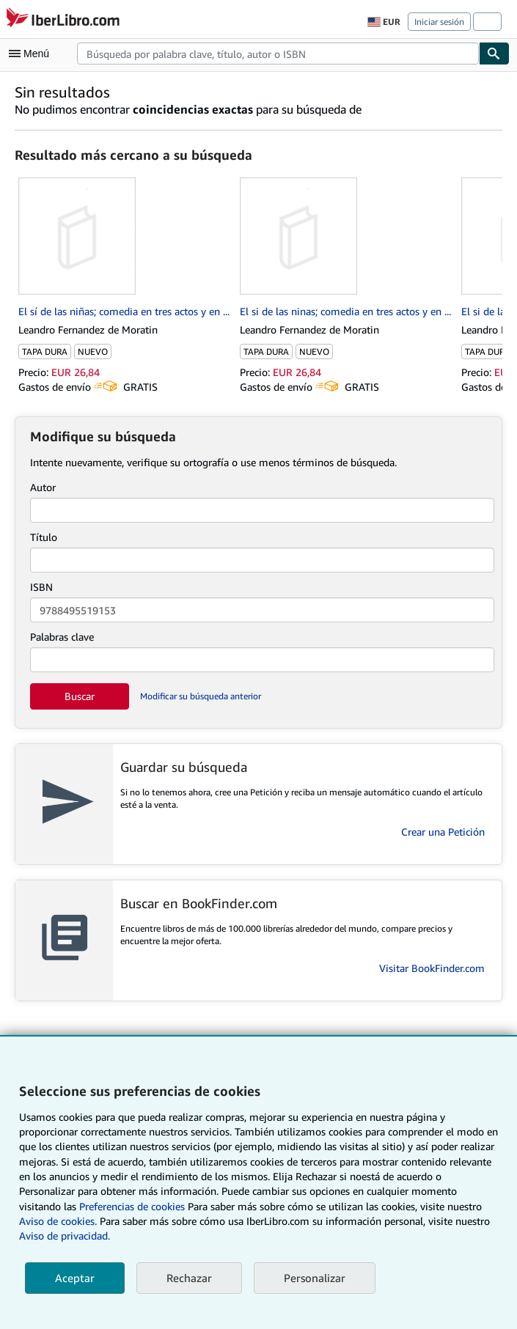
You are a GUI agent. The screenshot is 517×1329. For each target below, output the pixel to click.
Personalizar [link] (314, 1277)
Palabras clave (62, 636)
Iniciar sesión (439, 21)
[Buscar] (494, 54)
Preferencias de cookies (132, 1206)
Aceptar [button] (75, 1277)
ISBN (41, 587)
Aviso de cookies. (58, 1221)
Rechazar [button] (189, 1277)
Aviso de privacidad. (64, 1235)
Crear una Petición (443, 831)
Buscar (80, 696)
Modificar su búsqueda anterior (200, 696)
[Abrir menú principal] (32, 54)
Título (43, 537)
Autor (43, 487)
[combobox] (278, 54)
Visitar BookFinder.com (432, 968)
